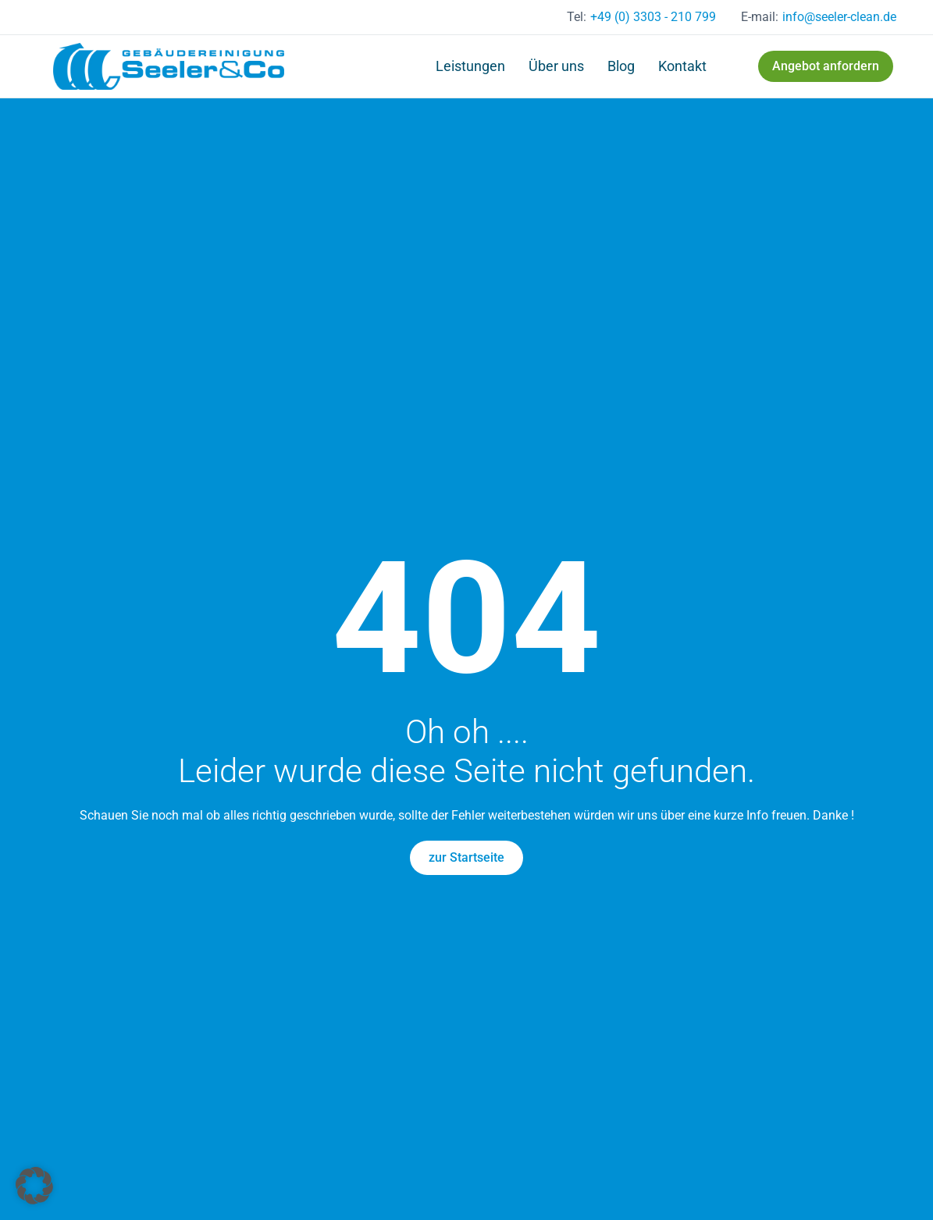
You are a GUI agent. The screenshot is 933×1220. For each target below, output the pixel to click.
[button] (34, 1185)
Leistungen (470, 66)
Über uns (556, 66)
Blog (621, 66)
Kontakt (682, 66)
